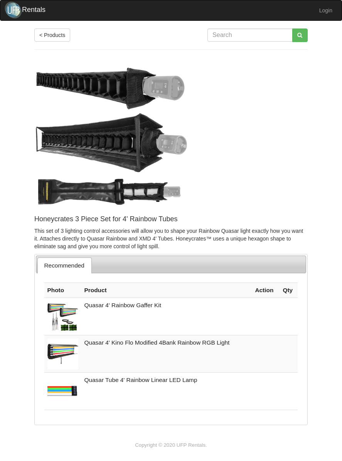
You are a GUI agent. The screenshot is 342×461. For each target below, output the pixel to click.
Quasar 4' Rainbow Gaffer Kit (122, 305)
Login (325, 10)
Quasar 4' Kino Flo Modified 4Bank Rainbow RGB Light (157, 342)
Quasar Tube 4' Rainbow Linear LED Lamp (140, 380)
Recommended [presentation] (64, 265)
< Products (52, 35)
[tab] (64, 265)
